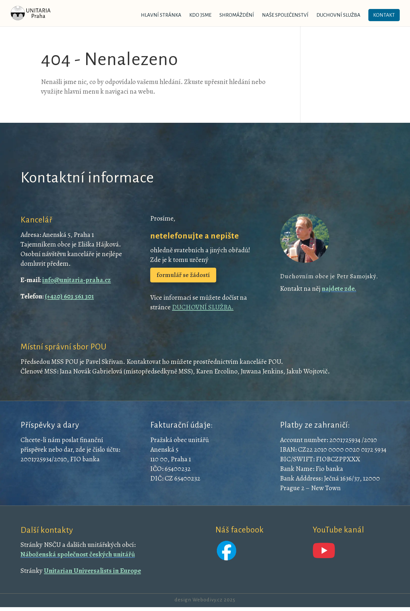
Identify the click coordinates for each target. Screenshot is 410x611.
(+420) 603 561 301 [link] (69, 296)
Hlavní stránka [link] (161, 15)
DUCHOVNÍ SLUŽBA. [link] (203, 307)
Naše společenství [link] (285, 15)
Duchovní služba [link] (338, 15)
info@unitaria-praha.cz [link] (76, 279)
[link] (39, 13)
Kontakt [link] (384, 15)
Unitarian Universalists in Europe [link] (92, 570)
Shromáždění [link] (236, 15)
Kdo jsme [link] (200, 15)
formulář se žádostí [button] (183, 275)
